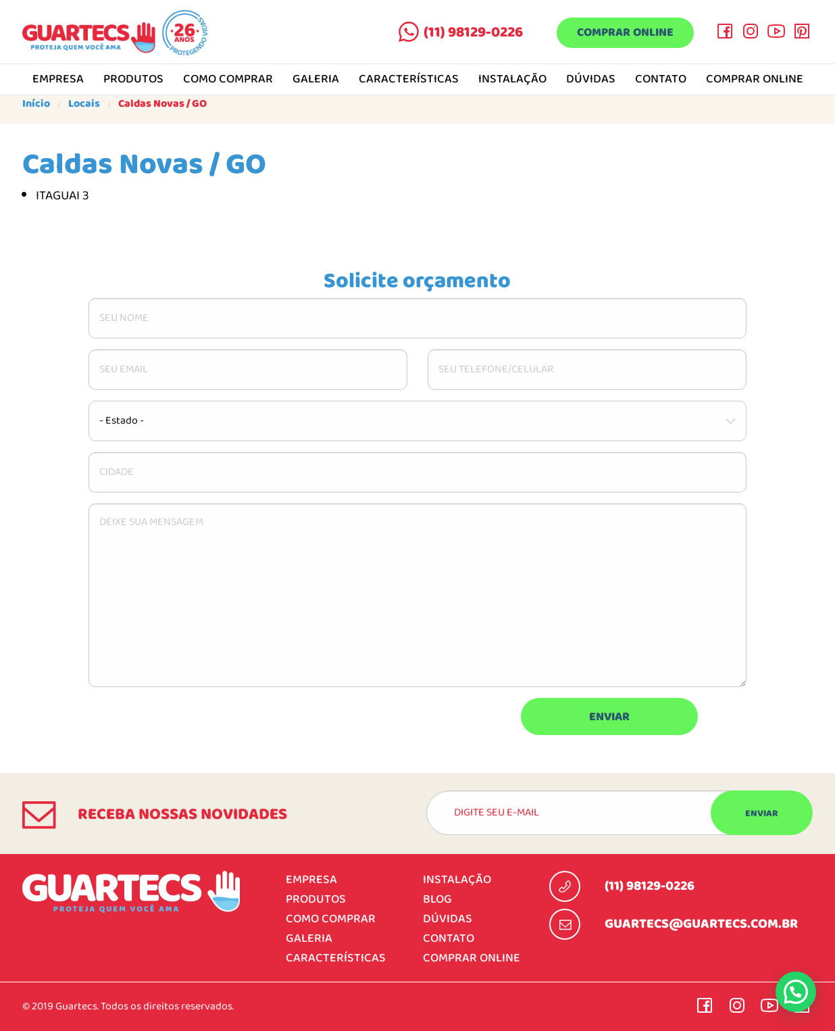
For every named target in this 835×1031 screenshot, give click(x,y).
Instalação (512, 79)
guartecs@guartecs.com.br (701, 924)
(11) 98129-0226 (472, 32)
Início (36, 104)
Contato (660, 79)
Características (409, 79)
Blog (437, 899)
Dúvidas (590, 79)
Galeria (316, 79)
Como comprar (228, 79)
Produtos (133, 79)
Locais (84, 104)
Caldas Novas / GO (162, 104)
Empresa (58, 79)
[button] (796, 992)
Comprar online (625, 33)
